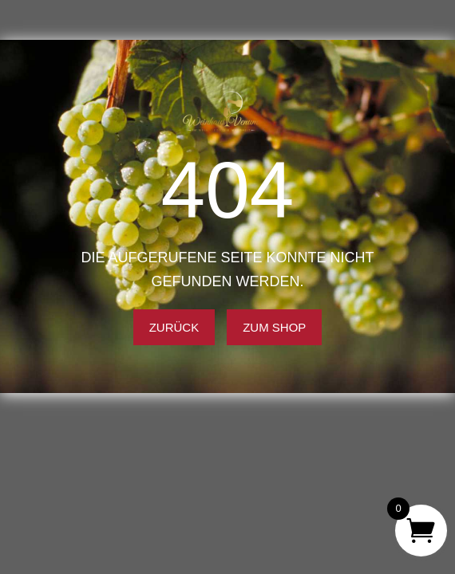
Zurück (174, 327)
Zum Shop (274, 327)
